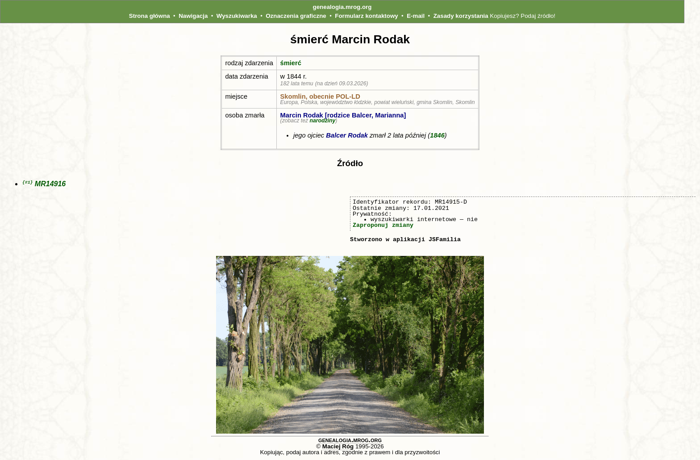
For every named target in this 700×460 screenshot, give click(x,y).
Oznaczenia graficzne (296, 16)
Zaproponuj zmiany (383, 226)
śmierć (290, 63)
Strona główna (149, 16)
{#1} (27, 182)
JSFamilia (445, 240)
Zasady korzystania (460, 16)
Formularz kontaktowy (366, 16)
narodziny (322, 120)
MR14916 (50, 184)
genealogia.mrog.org (342, 7)
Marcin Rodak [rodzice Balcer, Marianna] (343, 115)
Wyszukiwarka (237, 16)
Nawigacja (193, 16)
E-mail (416, 16)
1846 (437, 135)
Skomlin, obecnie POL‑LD (320, 96)
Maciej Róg (338, 446)
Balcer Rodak (347, 135)
